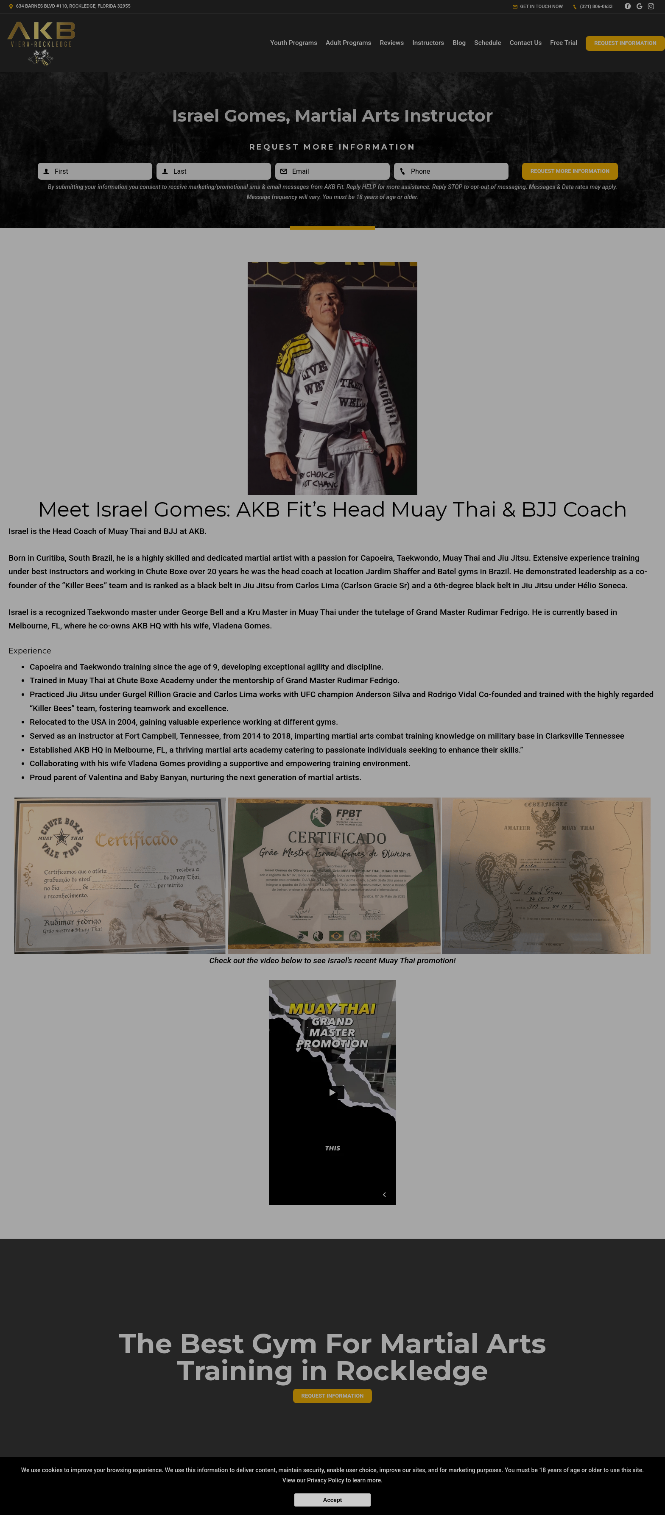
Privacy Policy (325, 1480)
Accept (332, 1500)
